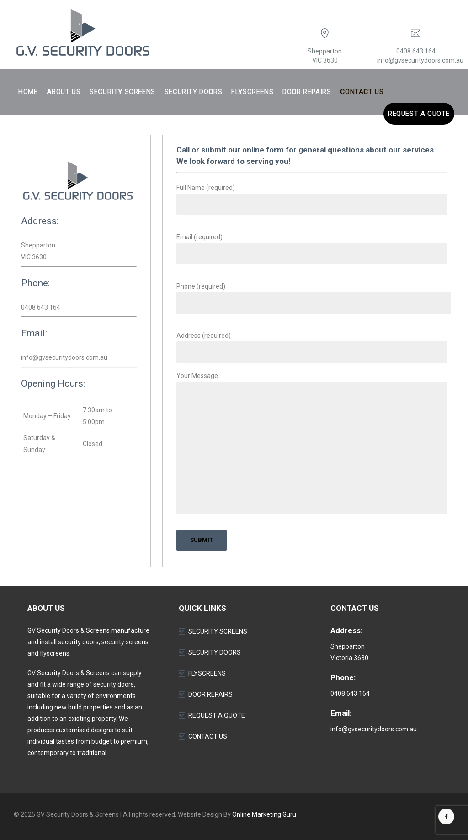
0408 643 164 (416, 51)
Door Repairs (306, 92)
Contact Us (361, 92)
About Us (63, 92)
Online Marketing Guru (264, 814)
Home (27, 92)
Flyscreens (252, 92)
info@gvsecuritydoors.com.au (420, 60)
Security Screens (122, 92)
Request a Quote (419, 114)
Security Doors (193, 92)
